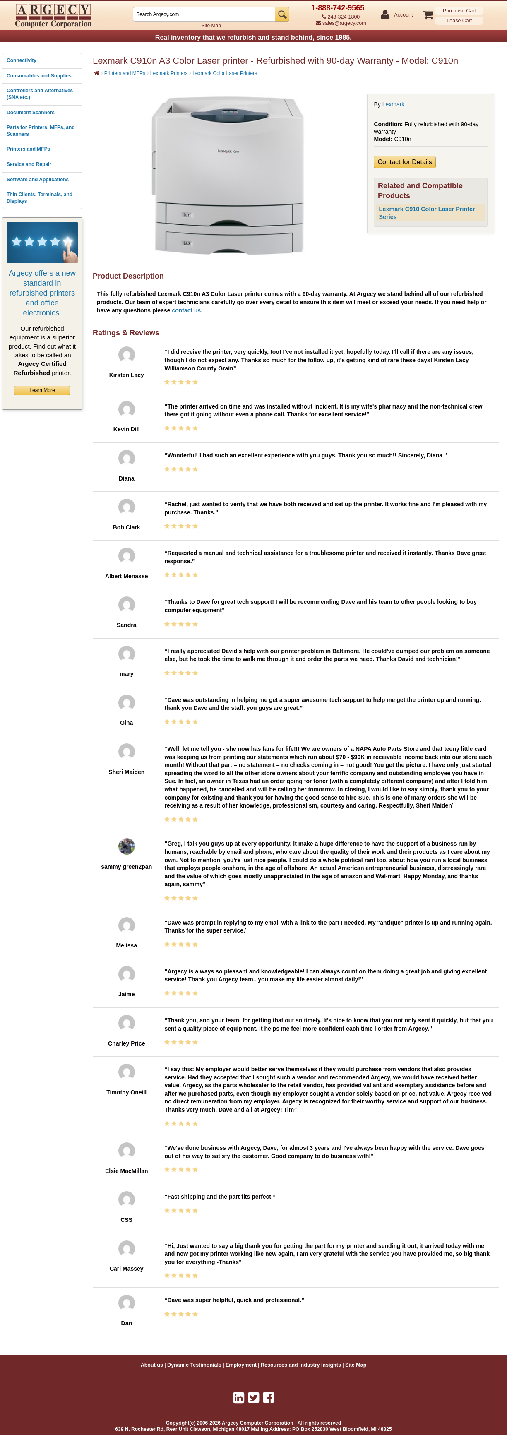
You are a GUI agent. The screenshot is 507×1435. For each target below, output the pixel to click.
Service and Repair (29, 164)
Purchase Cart (459, 11)
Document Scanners (31, 112)
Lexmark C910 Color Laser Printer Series (427, 213)
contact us (186, 310)
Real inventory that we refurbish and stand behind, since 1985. (253, 37)
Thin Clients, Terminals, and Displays (39, 198)
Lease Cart (459, 21)
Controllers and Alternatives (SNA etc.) (40, 94)
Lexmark (393, 104)
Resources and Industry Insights (301, 1365)
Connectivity (21, 60)
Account (403, 15)
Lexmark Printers (169, 73)
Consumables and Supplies (39, 76)
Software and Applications (38, 180)
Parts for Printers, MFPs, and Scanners (41, 131)
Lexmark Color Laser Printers (224, 73)
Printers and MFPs (28, 149)
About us (152, 1365)
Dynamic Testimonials (194, 1365)
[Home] (97, 72)
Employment (241, 1365)
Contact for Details (404, 162)
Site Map (211, 26)
